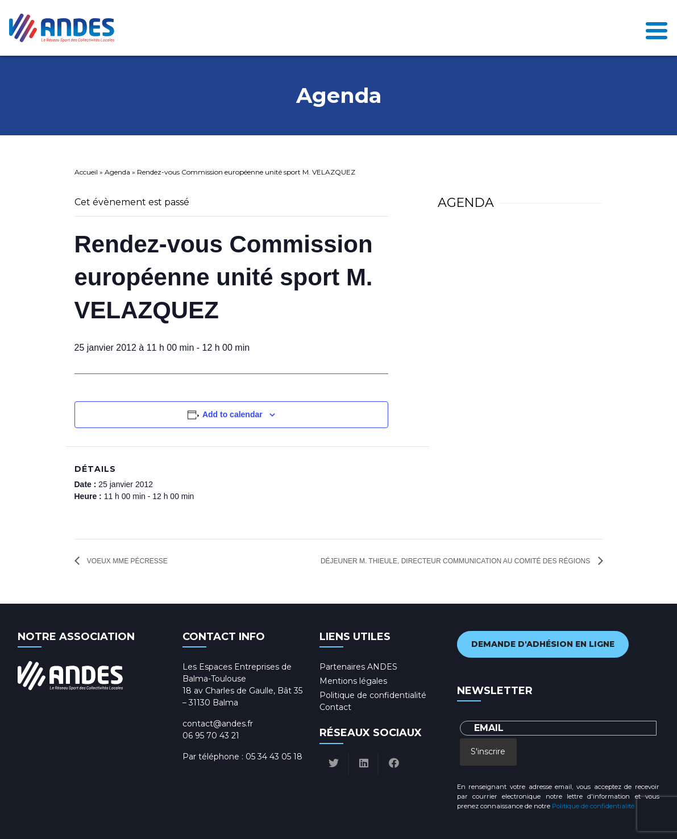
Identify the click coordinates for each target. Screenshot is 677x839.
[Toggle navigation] (656, 28)
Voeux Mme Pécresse (126, 561)
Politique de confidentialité (372, 695)
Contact (335, 707)
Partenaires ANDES (358, 667)
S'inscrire (488, 751)
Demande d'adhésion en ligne (542, 644)
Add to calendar (232, 414)
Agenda (117, 172)
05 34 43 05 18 (274, 756)
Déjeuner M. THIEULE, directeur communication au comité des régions (456, 561)
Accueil (86, 172)
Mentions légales (353, 681)
